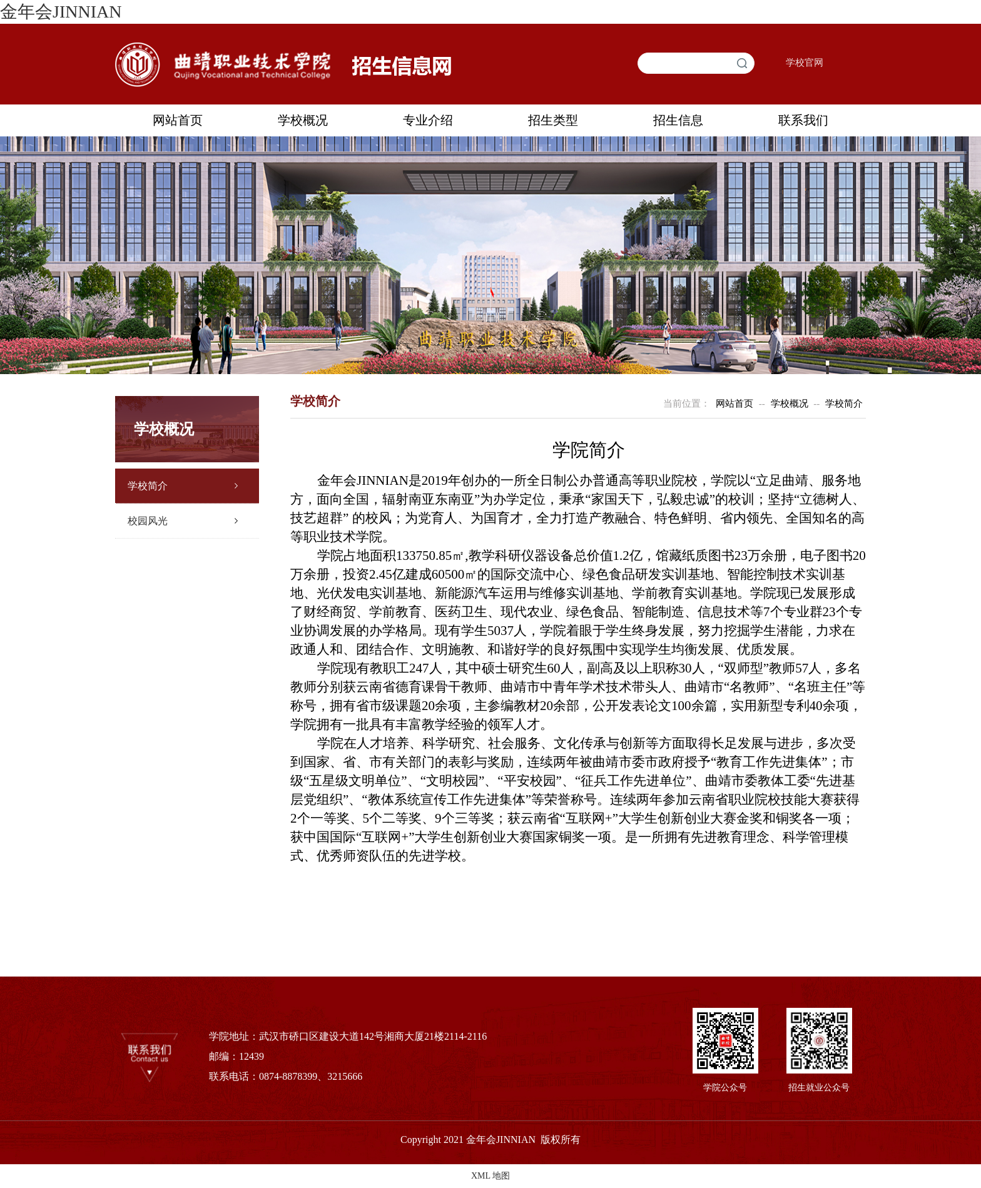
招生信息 (678, 120)
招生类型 (553, 120)
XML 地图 (490, 1175)
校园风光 (148, 520)
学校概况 (303, 120)
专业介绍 (428, 120)
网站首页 (178, 120)
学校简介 (148, 485)
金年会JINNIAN (60, 11)
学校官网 (804, 63)
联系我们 (803, 120)
